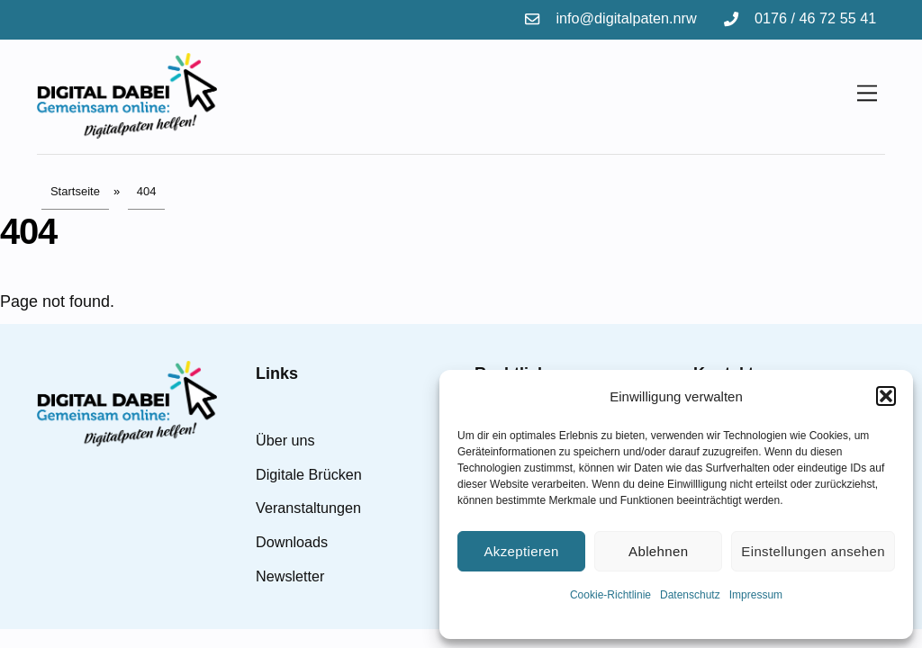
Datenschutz (690, 595)
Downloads (292, 542)
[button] (886, 396)
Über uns (285, 440)
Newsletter (290, 576)
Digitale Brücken (309, 474)
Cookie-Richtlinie (610, 595)
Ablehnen (658, 551)
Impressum (755, 595)
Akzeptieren (521, 551)
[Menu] (867, 93)
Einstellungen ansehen (813, 551)
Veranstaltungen (308, 508)
